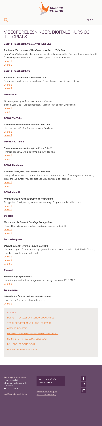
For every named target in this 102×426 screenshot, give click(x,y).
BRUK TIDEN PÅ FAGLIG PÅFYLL (21, 344)
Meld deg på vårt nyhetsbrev (48, 381)
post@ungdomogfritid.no (15, 393)
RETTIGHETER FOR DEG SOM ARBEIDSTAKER (27, 339)
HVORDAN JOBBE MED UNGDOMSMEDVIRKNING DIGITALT (32, 333)
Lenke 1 (8, 60)
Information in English (47, 391)
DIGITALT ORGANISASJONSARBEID (22, 349)
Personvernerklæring (46, 394)
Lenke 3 (8, 263)
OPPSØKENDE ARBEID (17, 328)
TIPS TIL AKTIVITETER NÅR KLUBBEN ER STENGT (29, 323)
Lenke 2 (8, 64)
